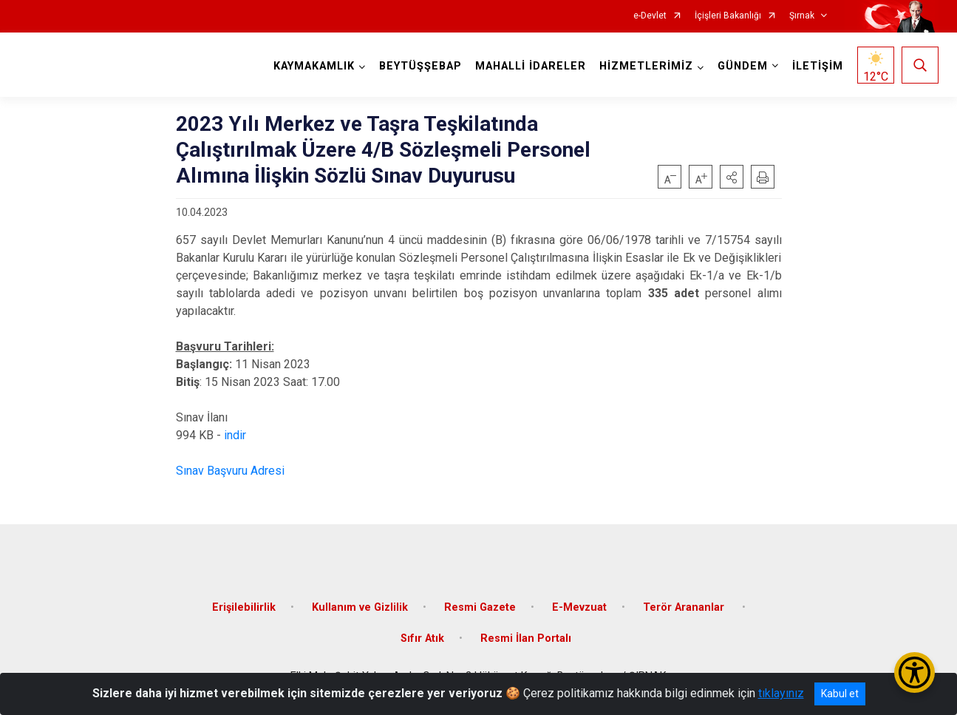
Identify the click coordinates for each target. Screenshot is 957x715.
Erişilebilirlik (244, 607)
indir (235, 435)
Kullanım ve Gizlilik (360, 607)
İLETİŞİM (817, 66)
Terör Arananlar (685, 607)
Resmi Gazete (480, 607)
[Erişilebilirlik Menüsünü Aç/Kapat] (914, 672)
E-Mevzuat (579, 607)
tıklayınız (781, 693)
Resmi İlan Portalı (525, 638)
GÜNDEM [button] (743, 66)
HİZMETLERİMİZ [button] (646, 66)
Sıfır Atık (422, 638)
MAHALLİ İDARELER (530, 66)
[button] (731, 177)
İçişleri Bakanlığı (728, 16)
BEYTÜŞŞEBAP (420, 66)
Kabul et (840, 693)
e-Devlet (650, 16)
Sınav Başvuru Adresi (230, 471)
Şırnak (801, 16)
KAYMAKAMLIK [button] (314, 66)
